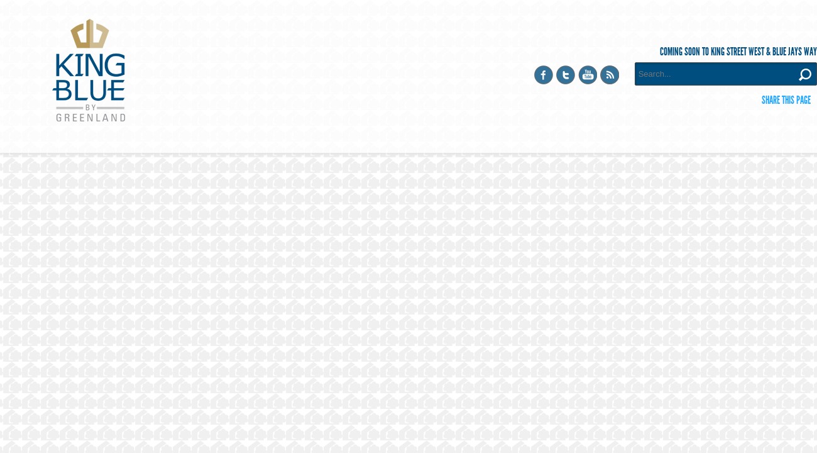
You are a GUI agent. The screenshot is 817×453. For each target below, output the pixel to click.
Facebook (543, 74)
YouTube (587, 74)
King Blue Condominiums (88, 70)
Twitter (565, 74)
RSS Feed (609, 74)
